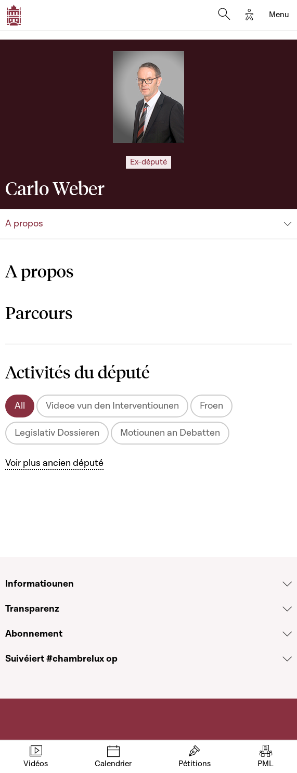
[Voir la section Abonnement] (287, 634)
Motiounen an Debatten (170, 433)
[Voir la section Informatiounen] (287, 584)
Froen (211, 406)
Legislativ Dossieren (57, 433)
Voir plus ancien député (54, 463)
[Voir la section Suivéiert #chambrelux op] (287, 659)
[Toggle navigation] (279, 15)
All (20, 406)
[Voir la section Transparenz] (287, 609)
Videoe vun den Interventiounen (112, 406)
